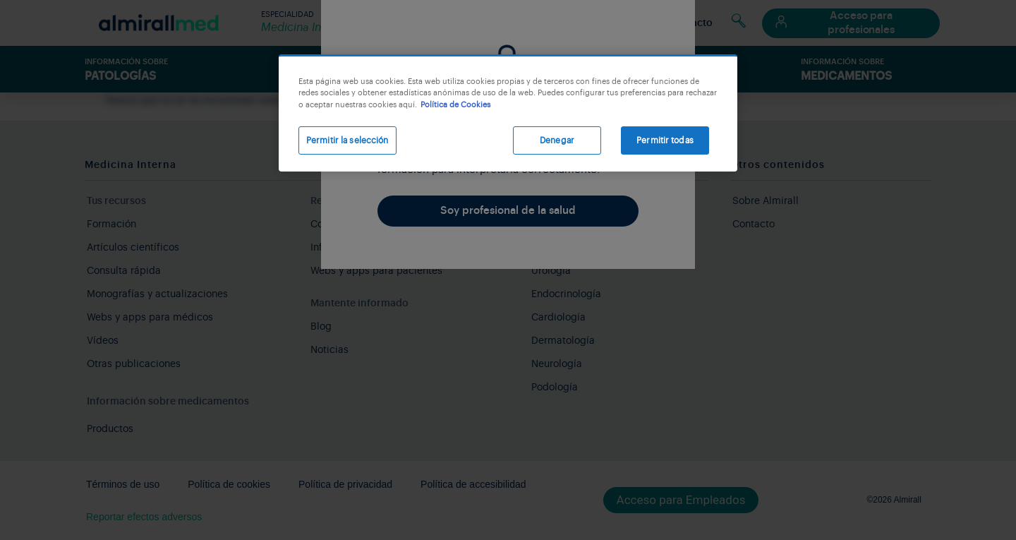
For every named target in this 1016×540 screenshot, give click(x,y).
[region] (508, 113)
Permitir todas (665, 140)
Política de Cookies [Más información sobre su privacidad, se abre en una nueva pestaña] (455, 105)
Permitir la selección (347, 140)
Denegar (557, 140)
